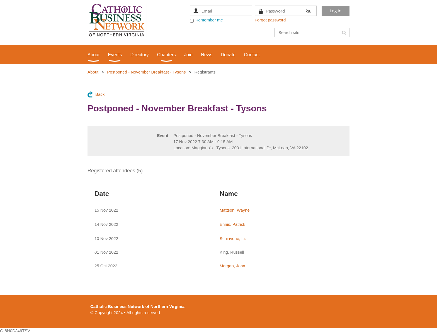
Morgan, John (232, 265)
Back (100, 94)
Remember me (209, 20)
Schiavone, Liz (233, 238)
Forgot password (270, 20)
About (93, 72)
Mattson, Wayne (235, 210)
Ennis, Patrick (232, 224)
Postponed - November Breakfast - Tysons (146, 72)
